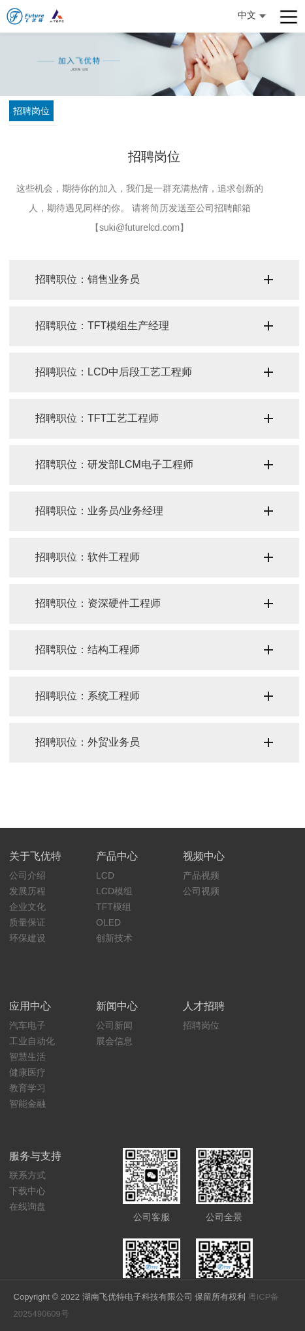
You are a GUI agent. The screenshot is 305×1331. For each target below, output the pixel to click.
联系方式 (27, 1175)
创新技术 (114, 938)
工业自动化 (32, 1041)
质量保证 (27, 922)
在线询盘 (27, 1206)
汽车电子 (27, 1025)
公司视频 (201, 891)
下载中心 (27, 1191)
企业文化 (27, 906)
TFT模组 (113, 906)
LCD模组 (114, 891)
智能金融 (27, 1103)
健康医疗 (27, 1072)
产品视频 (201, 875)
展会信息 (114, 1041)
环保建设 (27, 938)
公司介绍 (27, 875)
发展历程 (27, 891)
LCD (105, 875)
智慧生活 (27, 1056)
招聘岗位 (31, 111)
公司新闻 (114, 1025)
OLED (108, 922)
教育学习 (27, 1088)
